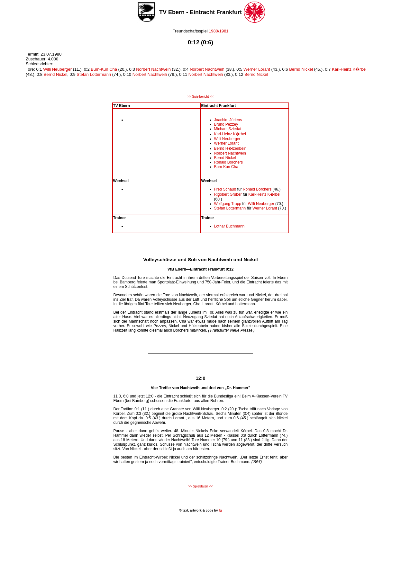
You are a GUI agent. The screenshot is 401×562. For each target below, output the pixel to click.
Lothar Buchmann (229, 226)
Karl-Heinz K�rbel (349, 69)
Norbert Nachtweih (153, 69)
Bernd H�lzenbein (230, 148)
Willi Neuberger (57, 69)
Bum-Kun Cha (104, 69)
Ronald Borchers (228, 162)
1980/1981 (218, 31)
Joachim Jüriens (228, 120)
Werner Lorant (256, 69)
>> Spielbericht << (200, 96)
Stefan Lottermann (94, 74)
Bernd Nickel (301, 69)
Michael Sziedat (228, 129)
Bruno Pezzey (226, 124)
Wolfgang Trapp (228, 203)
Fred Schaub (225, 189)
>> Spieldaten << (200, 486)
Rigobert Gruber (228, 194)
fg (220, 510)
